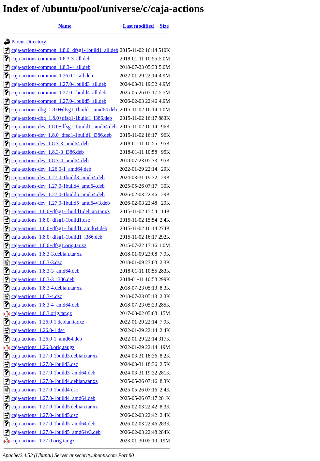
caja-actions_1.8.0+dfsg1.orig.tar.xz (48, 245)
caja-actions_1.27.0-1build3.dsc (44, 364)
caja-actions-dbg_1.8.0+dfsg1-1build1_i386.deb (61, 118)
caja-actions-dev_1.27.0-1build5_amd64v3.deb (60, 203)
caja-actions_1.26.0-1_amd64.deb (46, 339)
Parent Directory (28, 41)
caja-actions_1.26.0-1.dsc (38, 330)
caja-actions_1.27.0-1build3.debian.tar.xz (54, 355)
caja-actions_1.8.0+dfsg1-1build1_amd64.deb (59, 228)
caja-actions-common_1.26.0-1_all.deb (52, 75)
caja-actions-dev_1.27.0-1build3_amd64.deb (58, 177)
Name (64, 26)
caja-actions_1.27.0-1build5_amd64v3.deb (55, 432)
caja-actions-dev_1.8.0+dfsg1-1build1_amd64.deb (63, 126)
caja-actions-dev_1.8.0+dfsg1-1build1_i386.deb (61, 135)
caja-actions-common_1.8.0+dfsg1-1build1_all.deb (64, 50)
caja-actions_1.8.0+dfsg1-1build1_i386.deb (56, 237)
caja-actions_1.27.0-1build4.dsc (44, 389)
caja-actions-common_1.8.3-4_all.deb (50, 67)
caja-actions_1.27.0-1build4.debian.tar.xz (54, 381)
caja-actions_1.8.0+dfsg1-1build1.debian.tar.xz (60, 211)
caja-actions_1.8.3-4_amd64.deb (45, 305)
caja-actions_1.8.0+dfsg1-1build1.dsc (50, 220)
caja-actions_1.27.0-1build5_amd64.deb (53, 423)
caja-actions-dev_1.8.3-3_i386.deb (47, 152)
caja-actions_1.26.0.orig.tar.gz (42, 347)
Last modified (138, 26)
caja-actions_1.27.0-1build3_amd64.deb (53, 372)
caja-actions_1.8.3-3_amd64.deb (45, 271)
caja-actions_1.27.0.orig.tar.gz (42, 440)
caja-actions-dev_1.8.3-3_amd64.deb (50, 143)
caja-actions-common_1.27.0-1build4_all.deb (58, 92)
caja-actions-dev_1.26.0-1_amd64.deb (51, 169)
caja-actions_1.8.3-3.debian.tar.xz (46, 254)
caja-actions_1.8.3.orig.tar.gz (41, 313)
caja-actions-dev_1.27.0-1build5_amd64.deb (58, 194)
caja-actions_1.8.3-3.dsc (36, 262)
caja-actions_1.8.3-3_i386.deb (42, 279)
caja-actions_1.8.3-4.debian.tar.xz (46, 288)
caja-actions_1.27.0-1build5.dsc (44, 415)
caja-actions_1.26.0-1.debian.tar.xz (47, 322)
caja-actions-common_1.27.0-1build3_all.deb (58, 84)
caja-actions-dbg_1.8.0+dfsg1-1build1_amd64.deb (64, 109)
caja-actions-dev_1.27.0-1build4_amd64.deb (58, 186)
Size (164, 26)
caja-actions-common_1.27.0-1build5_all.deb (58, 101)
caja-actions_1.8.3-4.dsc (36, 296)
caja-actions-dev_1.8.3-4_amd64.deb (50, 160)
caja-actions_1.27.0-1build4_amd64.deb (53, 398)
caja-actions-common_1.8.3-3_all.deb (50, 58)
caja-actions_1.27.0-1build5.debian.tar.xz (54, 406)
